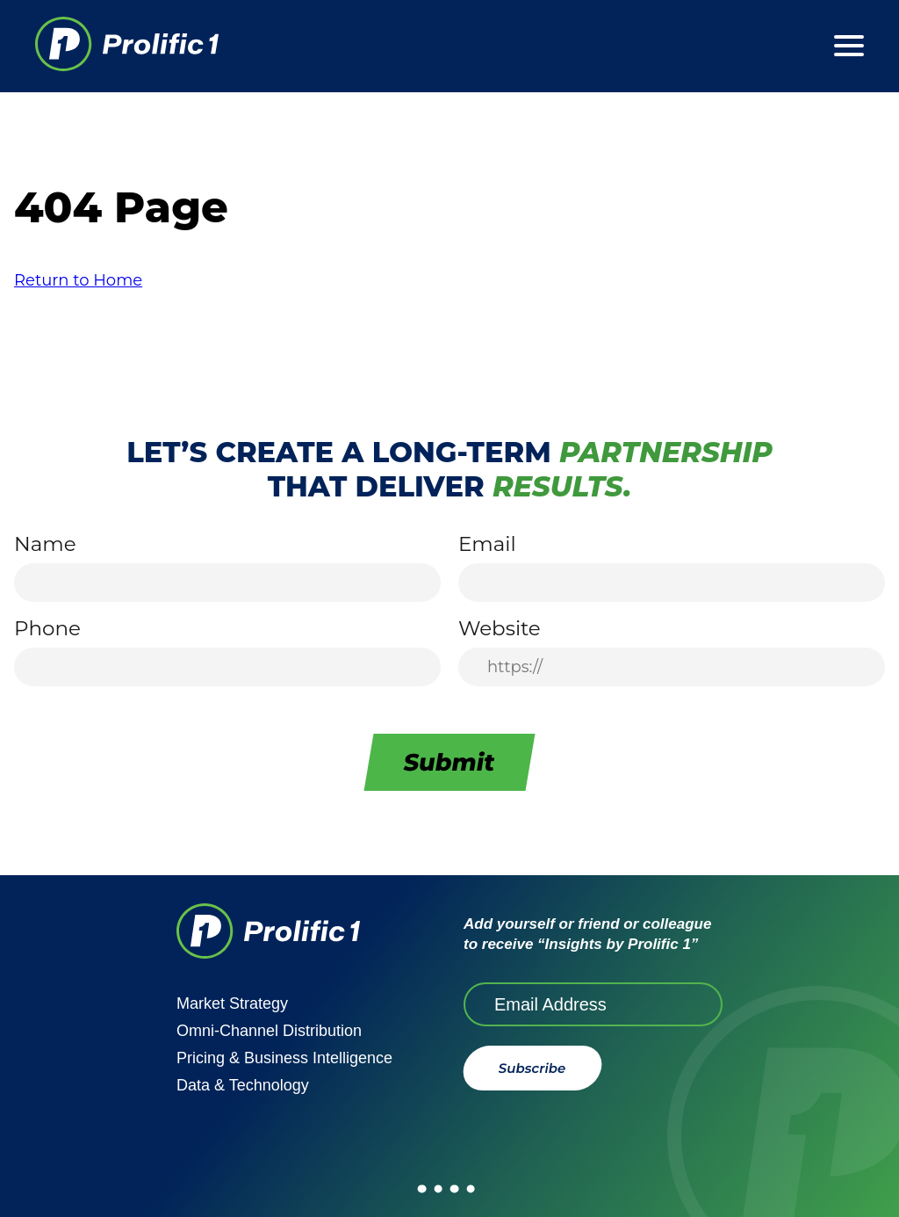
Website (499, 628)
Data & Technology (242, 1085)
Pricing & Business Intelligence (284, 1058)
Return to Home (78, 280)
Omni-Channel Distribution (269, 1031)
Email (487, 544)
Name (45, 544)
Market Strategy (232, 1003)
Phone (47, 628)
